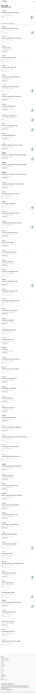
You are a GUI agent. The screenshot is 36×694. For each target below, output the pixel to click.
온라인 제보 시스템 (4, 679)
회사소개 (2, 657)
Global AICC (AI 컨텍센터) (5, 660)
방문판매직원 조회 (3, 676)
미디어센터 (3, 674)
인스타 (2, 672)
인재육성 (2, 663)
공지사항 (2, 677)
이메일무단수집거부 (11, 684)
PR (1, 669)
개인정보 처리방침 (4, 684)
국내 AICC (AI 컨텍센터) (4, 658)
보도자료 (2, 670)
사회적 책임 (2, 664)
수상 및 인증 (3, 666)
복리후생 (2, 661)
